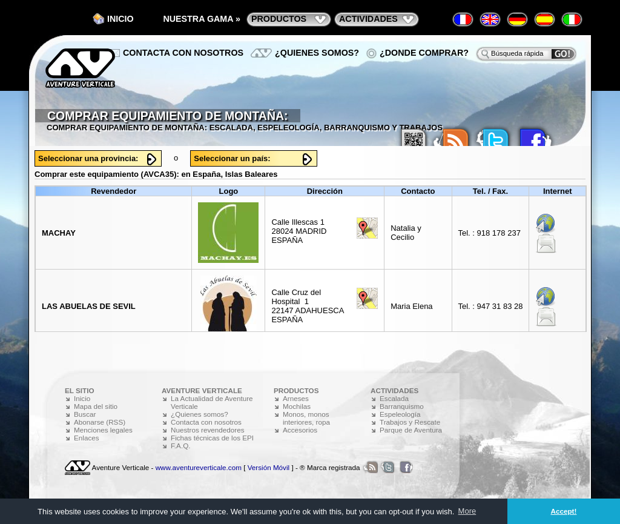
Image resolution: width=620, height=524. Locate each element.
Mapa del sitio (95, 406)
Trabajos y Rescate (410, 422)
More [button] (467, 511)
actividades (368, 19)
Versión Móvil (269, 467)
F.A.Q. (180, 445)
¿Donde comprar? (424, 53)
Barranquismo (402, 406)
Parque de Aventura (411, 430)
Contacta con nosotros (183, 53)
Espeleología (400, 414)
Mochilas (297, 406)
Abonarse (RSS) (99, 422)
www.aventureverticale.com (199, 467)
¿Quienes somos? (317, 53)
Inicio (120, 19)
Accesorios (300, 430)
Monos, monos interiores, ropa (306, 418)
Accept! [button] (564, 511)
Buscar (85, 414)
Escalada (394, 398)
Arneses (296, 398)
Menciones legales (103, 430)
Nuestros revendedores (208, 430)
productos (278, 19)
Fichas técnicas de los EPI (212, 438)
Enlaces (86, 438)
